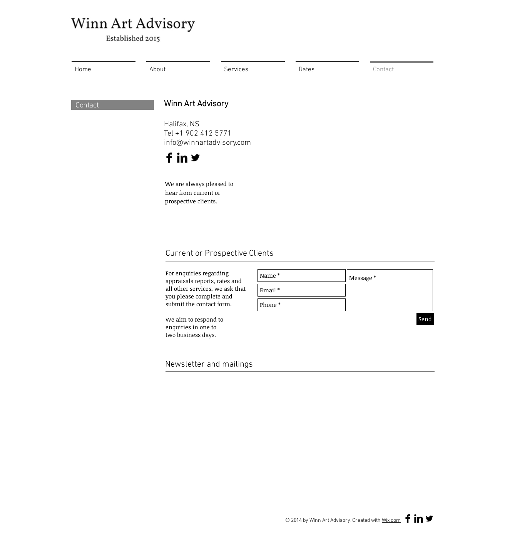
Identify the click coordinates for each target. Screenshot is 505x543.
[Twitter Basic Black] (195, 158)
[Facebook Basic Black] (169, 158)
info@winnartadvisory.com (207, 142)
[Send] (425, 319)
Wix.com (391, 520)
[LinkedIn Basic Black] (182, 158)
